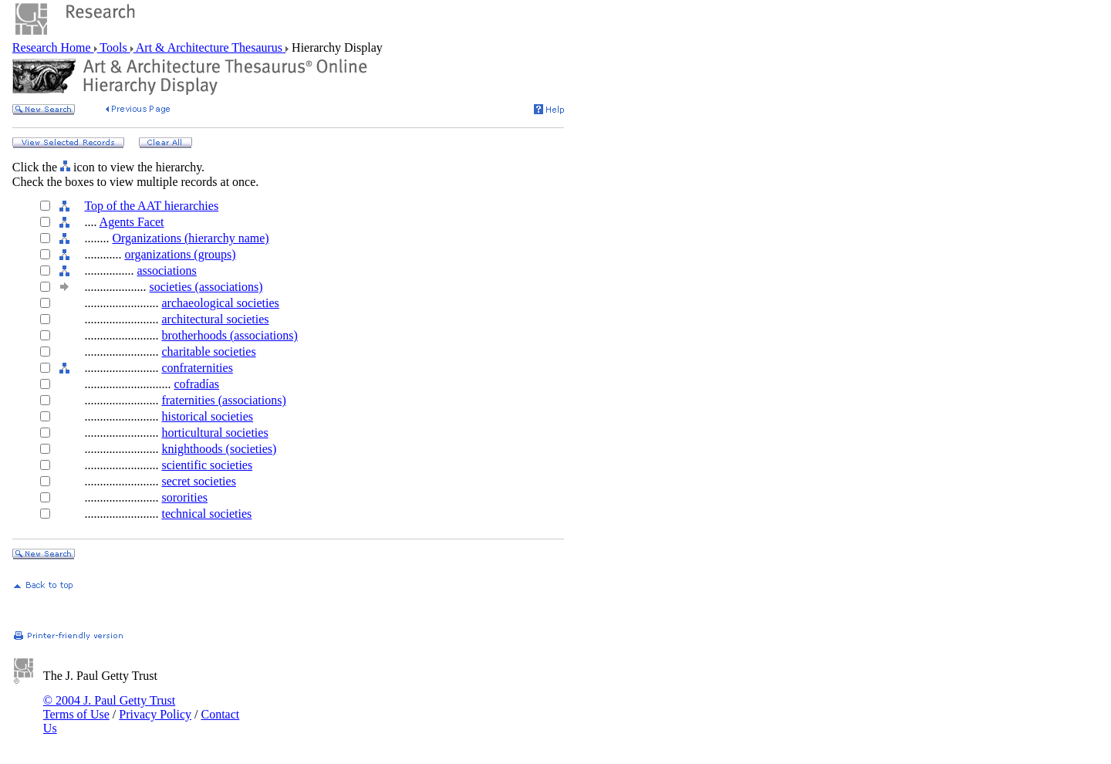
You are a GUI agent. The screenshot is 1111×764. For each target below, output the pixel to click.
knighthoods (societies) (218, 448)
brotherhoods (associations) (229, 335)
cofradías (196, 383)
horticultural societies (214, 432)
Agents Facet (132, 221)
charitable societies (208, 351)
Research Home (53, 47)
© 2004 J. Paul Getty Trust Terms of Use (109, 707)
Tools (113, 47)
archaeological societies (220, 302)
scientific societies (206, 465)
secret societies (198, 481)
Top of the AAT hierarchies (151, 205)
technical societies (206, 513)
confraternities (196, 367)
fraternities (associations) (223, 400)
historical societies (207, 416)
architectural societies (214, 319)
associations (166, 270)
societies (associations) (205, 286)
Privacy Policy (155, 714)
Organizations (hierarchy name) (190, 238)
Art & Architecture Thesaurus (209, 47)
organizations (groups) (179, 254)
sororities (184, 497)
